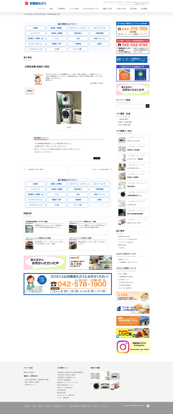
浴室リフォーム (99, 38)
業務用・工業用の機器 (125, 122)
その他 (56, 49)
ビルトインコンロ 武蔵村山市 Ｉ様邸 (82, 221)
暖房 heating (122, 245)
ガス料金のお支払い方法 (125, 282)
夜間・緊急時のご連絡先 (32, 382)
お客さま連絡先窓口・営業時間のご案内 (37, 379)
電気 (51, 8)
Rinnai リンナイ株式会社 (64, 387)
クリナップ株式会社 (63, 397)
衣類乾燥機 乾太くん (134, 195)
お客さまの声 (121, 8)
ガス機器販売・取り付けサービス (128, 262)
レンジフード (35, 33)
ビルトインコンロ (99, 28)
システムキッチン (133, 168)
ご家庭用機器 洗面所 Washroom (137, 183)
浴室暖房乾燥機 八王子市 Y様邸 (37, 221)
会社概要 (144, 8)
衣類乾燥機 (99, 33)
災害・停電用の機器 (124, 125)
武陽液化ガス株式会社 (138, 405)
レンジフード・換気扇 (135, 159)
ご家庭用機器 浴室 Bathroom (136, 146)
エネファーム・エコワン (78, 28)
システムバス (131, 205)
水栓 (78, 38)
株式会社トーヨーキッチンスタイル (67, 382)
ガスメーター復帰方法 (125, 288)
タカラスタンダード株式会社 (65, 395)
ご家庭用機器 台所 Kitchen (136, 137)
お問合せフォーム (30, 384)
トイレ (56, 38)
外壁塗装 (78, 44)
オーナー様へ (78, 49)
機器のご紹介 (107, 8)
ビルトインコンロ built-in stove (127, 239)
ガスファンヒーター (134, 223)
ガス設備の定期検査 (124, 285)
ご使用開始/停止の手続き (125, 276)
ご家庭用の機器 (123, 119)
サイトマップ (104, 406)
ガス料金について (123, 279)
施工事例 (133, 8)
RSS (148, 406)
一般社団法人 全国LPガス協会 (66, 375)
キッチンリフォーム (35, 44)
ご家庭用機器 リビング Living (137, 219)
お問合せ (95, 406)
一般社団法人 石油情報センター (66, 377)
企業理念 (40, 406)
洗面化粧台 (78, 33)
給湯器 (35, 28)
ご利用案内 (61, 8)
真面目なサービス (123, 259)
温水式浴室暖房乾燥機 (135, 214)
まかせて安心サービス (91, 8)
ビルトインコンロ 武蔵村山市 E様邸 (38, 238)
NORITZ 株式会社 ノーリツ (65, 385)
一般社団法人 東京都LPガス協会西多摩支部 (70, 372)
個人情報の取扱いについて (59, 406)
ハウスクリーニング (35, 49)
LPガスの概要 (122, 274)
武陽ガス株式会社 (29, 372)
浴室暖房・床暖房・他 (35, 38)
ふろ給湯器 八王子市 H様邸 (35, 169)
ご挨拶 (34, 406)
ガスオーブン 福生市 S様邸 (100, 169)
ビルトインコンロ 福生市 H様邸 (80, 238)
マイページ (41, 8)
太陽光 (99, 44)
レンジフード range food (125, 242)
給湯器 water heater (124, 236)
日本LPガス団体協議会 (64, 380)
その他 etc (121, 248)
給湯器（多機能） (57, 28)
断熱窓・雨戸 (56, 44)
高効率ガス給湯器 (133, 150)
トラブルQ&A (74, 8)
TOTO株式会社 (61, 390)
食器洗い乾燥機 (56, 33)
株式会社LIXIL (61, 392)
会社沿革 (47, 406)
